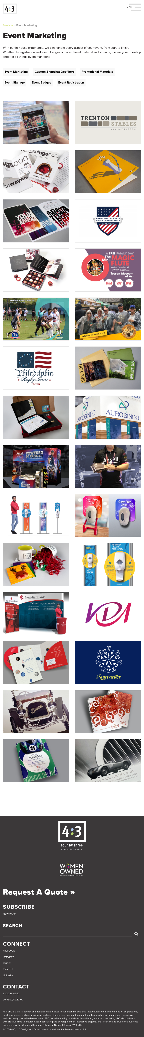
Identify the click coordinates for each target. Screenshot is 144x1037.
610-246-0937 (11, 993)
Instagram (8, 957)
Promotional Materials (97, 72)
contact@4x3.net (13, 999)
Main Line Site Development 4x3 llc (68, 1029)
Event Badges (41, 83)
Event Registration (71, 83)
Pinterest (8, 969)
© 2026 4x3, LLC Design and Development (25, 1029)
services (61, 1015)
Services (8, 25)
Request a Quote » (39, 892)
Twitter (7, 963)
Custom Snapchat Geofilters (55, 72)
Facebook (9, 950)
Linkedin (8, 975)
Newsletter (9, 913)
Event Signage (15, 83)
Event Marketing (26, 25)
